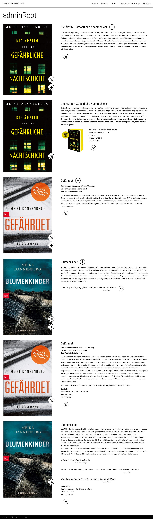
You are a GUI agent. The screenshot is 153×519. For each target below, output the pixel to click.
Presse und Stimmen (129, 3)
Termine (105, 3)
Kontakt (147, 3)
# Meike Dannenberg (14, 3)
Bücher (94, 3)
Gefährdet (67, 180)
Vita (114, 3)
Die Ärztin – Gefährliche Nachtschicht (84, 27)
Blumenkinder (69, 262)
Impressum (23, 517)
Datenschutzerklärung (9, 517)
